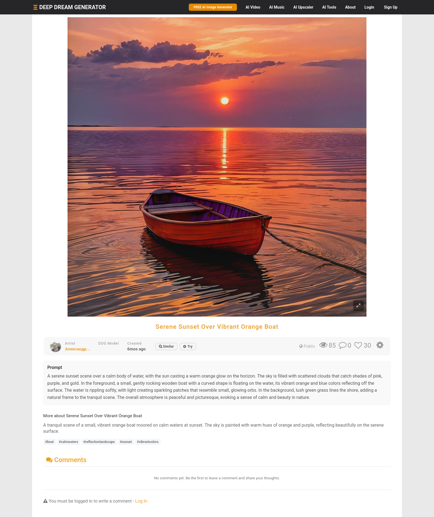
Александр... (77, 349)
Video (253, 7)
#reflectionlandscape (99, 442)
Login (369, 7)
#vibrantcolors (148, 442)
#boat (49, 442)
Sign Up (390, 7)
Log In (141, 501)
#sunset (126, 442)
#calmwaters (68, 442)
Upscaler (303, 7)
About (350, 7)
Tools (329, 7)
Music (276, 7)
